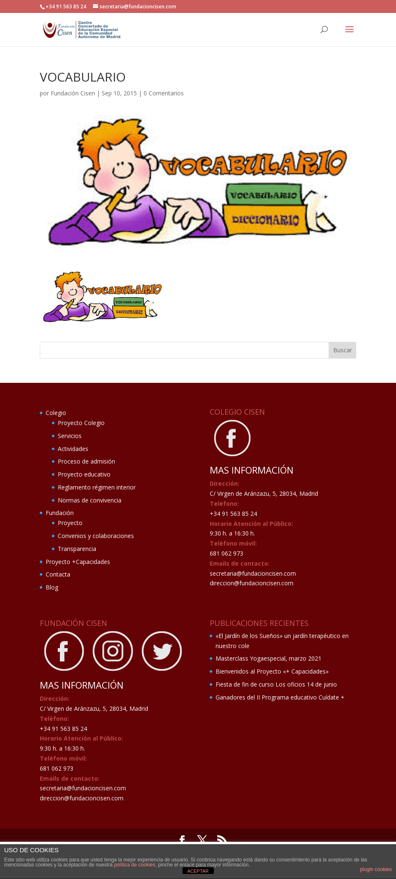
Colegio (56, 413)
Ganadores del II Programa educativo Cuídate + (280, 697)
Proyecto (70, 523)
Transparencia (77, 549)
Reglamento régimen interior (97, 487)
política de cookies (134, 865)
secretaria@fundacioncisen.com (253, 573)
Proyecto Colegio (81, 423)
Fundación (60, 513)
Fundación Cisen (73, 93)
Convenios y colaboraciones (96, 536)
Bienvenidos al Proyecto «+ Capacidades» (272, 671)
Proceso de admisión (86, 461)
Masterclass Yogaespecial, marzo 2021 (268, 658)
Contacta (58, 574)
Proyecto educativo (84, 474)
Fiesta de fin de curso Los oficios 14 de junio (276, 684)
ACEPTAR (197, 871)
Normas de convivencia (89, 500)
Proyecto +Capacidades (78, 562)
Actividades (73, 449)
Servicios (70, 436)
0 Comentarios (164, 93)
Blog (52, 587)
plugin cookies (376, 869)
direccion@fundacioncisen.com (251, 583)
